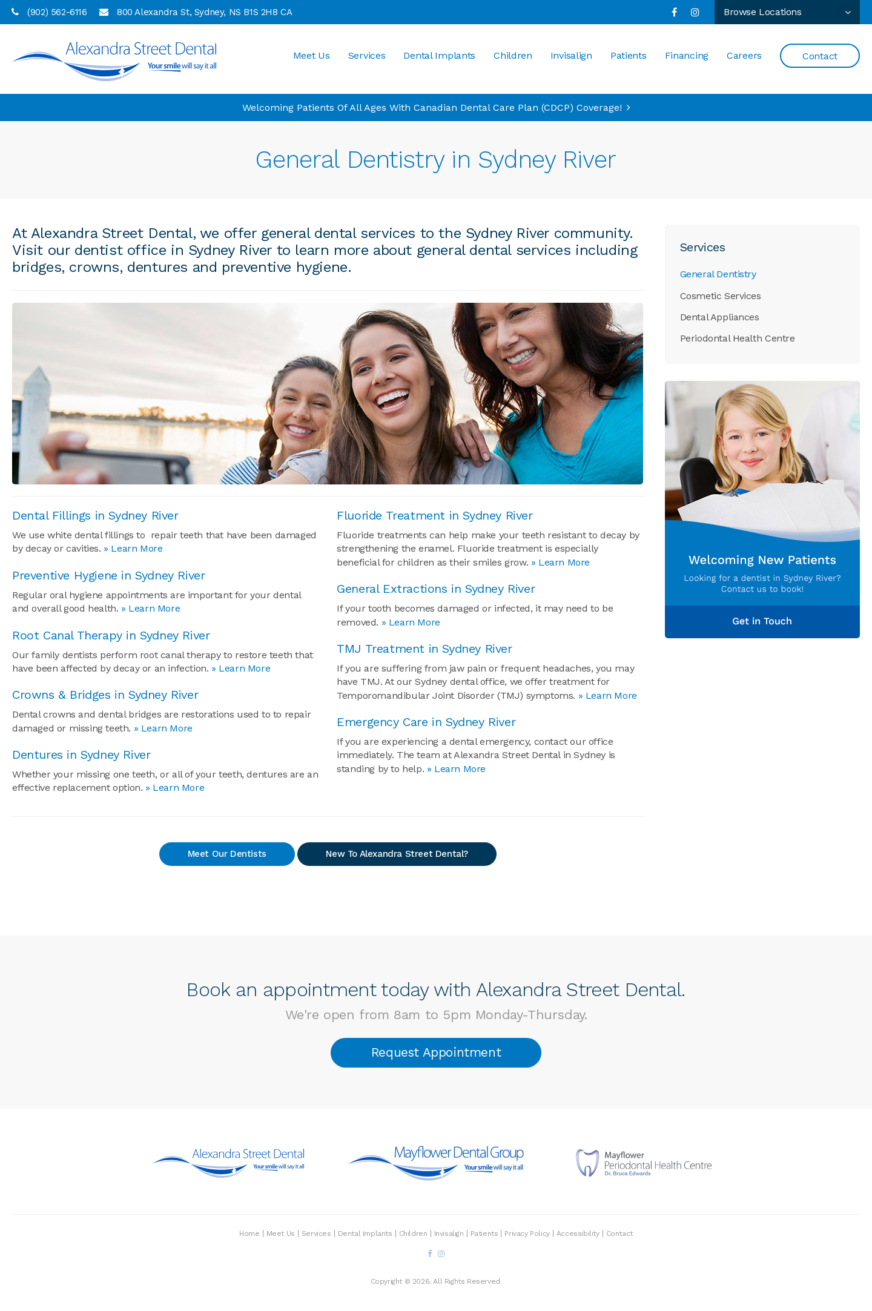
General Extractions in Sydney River (436, 588)
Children (513, 57)
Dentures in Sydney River (81, 754)
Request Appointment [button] (435, 1050)
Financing (686, 57)
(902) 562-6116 (57, 12)
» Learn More (133, 548)
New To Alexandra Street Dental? (397, 853)
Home (249, 1231)
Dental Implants (439, 57)
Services (367, 57)
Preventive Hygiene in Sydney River (108, 575)
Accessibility (578, 1231)
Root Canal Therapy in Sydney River (111, 635)
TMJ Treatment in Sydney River (424, 648)
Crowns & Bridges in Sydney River (105, 694)
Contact (819, 58)
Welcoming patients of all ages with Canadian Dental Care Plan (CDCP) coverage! (432, 107)
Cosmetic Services (720, 296)
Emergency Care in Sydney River (426, 722)
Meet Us (311, 57)
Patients (628, 57)
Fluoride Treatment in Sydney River (434, 515)
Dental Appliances (719, 317)
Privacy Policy (526, 1231)
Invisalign (571, 57)
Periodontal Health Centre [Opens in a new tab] (737, 338)
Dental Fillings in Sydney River (95, 515)
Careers (744, 57)
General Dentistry (718, 274)
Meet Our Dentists (227, 853)
